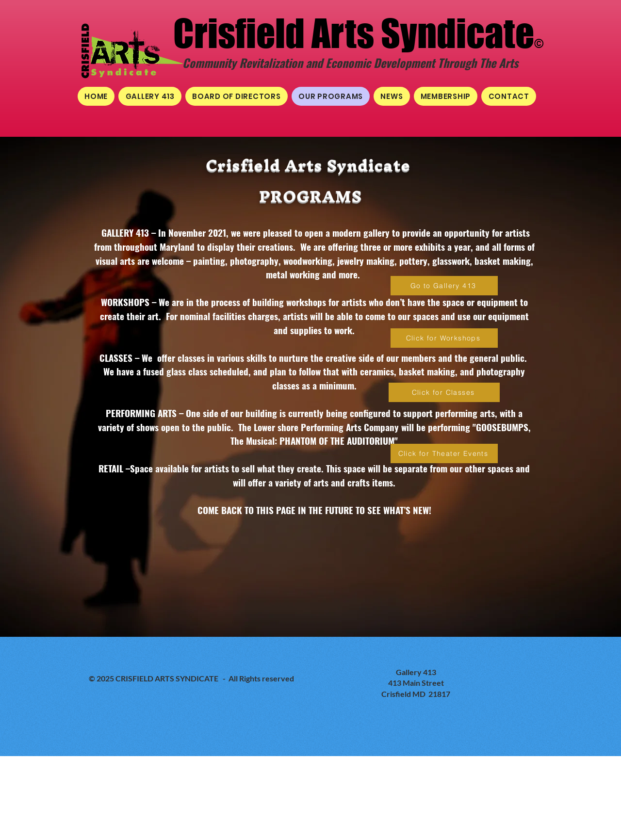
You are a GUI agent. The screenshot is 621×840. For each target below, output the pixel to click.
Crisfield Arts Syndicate (353, 33)
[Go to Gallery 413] (444, 285)
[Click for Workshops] (444, 338)
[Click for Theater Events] (444, 453)
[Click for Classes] (444, 392)
